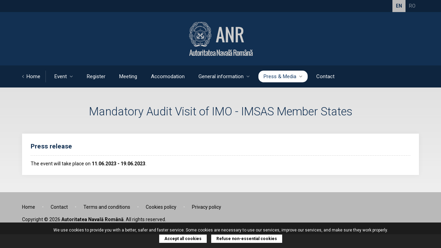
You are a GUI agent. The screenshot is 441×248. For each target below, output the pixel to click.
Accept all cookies (183, 238)
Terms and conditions (106, 207)
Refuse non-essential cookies (246, 238)
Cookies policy (161, 207)
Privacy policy (206, 207)
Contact (325, 76)
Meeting (128, 76)
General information (224, 76)
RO (412, 6)
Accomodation (168, 76)
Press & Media (283, 76)
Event (63, 76)
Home (31, 76)
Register (96, 76)
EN (399, 6)
